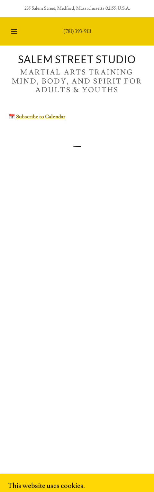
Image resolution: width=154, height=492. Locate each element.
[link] (77, 59)
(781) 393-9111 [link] (77, 31)
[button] (14, 31)
